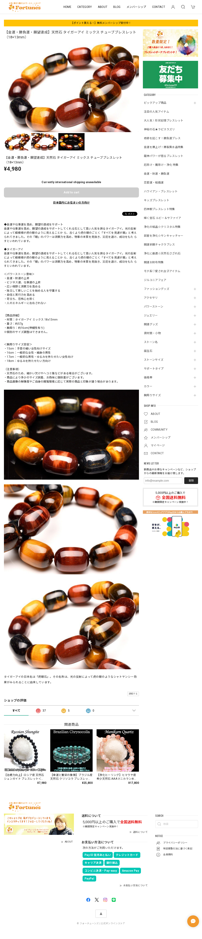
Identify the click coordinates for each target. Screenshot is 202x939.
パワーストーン (153, 306)
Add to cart (71, 192)
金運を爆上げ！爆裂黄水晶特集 (163, 147)
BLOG (116, 6)
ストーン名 (151, 342)
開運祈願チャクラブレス (159, 244)
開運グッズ (151, 324)
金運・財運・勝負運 (156, 173)
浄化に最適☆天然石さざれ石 (162, 253)
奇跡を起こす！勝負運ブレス (162, 138)
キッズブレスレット (156, 200)
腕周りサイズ (152, 395)
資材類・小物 (152, 333)
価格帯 (148, 377)
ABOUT (103, 6)
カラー (148, 386)
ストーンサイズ (153, 359)
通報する (133, 693)
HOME (67, 6)
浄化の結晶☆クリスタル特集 (162, 226)
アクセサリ (151, 297)
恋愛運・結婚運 (154, 182)
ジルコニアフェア (155, 280)
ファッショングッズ (156, 288)
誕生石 (148, 350)
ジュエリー (151, 315)
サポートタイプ (154, 368)
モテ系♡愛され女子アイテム (162, 271)
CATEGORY (84, 6)
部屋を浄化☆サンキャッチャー (163, 235)
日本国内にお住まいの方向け (71, 202)
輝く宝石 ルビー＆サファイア (162, 218)
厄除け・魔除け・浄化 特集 (161, 164)
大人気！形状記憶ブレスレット (163, 120)
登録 (191, 480)
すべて (16, 710)
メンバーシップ (136, 6)
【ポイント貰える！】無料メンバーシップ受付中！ (101, 22)
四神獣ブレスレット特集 (159, 209)
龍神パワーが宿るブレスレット (163, 156)
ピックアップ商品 (155, 102)
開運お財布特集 (154, 262)
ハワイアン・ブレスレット (161, 191)
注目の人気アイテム (156, 111)
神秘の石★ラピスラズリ (159, 129)
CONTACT (158, 6)
